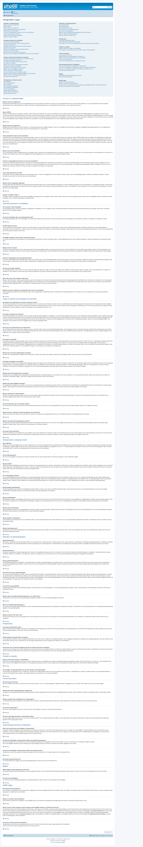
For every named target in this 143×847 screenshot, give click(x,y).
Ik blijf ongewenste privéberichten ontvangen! (69, 41)
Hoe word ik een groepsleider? (66, 30)
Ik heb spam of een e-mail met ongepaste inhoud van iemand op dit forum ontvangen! (79, 43)
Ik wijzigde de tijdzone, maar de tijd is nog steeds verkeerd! (17, 46)
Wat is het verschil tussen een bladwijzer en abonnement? (72, 65)
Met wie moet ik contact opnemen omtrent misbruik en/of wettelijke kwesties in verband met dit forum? (83, 84)
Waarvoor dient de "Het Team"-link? (67, 35)
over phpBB (11, 792)
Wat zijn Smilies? (8, 84)
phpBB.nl (64, 840)
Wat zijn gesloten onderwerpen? (11, 91)
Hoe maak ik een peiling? (10, 63)
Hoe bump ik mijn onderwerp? (11, 76)
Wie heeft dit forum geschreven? (66, 81)
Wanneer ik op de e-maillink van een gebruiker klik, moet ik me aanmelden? (21, 53)
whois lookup (104, 809)
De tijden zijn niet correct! (10, 44)
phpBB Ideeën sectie (81, 800)
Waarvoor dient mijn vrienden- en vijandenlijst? (70, 48)
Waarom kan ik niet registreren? (11, 27)
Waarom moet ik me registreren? (11, 25)
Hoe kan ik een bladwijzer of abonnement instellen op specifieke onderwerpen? (77, 67)
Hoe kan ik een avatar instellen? (11, 50)
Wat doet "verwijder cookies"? (11, 36)
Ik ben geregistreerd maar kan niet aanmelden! (15, 29)
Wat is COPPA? (7, 26)
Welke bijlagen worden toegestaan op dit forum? (70, 75)
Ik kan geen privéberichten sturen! (67, 40)
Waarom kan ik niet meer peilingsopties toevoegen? (16, 64)
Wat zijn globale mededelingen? (11, 87)
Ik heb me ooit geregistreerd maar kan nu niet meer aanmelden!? (19, 32)
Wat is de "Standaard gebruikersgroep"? (68, 33)
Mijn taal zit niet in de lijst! (10, 47)
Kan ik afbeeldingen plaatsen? (11, 86)
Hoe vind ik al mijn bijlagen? (65, 76)
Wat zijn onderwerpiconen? (10, 93)
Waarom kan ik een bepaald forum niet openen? (15, 67)
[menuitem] (13, 11)
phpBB (53, 839)
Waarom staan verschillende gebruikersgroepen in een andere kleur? (75, 32)
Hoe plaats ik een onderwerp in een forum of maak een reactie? (18, 58)
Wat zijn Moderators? (64, 26)
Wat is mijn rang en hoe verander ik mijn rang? (14, 52)
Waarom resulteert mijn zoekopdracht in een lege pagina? (72, 57)
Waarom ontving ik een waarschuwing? (13, 70)
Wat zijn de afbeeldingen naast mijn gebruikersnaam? (16, 49)
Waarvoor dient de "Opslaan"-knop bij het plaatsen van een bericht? (19, 73)
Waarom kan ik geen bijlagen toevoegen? (13, 69)
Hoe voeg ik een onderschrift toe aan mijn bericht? (15, 61)
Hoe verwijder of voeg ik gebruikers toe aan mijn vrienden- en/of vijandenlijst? (77, 49)
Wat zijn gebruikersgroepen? (65, 27)
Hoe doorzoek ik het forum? (65, 55)
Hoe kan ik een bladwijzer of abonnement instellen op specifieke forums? (76, 68)
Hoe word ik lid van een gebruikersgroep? (68, 29)
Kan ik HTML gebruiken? (9, 83)
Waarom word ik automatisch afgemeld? (13, 35)
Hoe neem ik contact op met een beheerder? (69, 86)
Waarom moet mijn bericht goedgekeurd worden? (15, 74)
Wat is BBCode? (7, 81)
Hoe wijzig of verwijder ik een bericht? (12, 60)
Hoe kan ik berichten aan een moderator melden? (15, 72)
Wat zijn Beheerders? (64, 25)
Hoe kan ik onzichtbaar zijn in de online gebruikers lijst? (17, 43)
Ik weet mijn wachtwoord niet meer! (12, 33)
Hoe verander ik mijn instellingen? (11, 41)
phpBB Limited (59, 790)
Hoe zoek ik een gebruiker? (65, 59)
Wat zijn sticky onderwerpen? (10, 90)
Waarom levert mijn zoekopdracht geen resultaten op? (71, 56)
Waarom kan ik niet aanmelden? (11, 30)
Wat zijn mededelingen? (9, 88)
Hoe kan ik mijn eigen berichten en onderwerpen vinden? (72, 60)
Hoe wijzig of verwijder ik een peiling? (12, 66)
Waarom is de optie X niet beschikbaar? (68, 83)
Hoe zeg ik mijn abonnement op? (66, 70)
